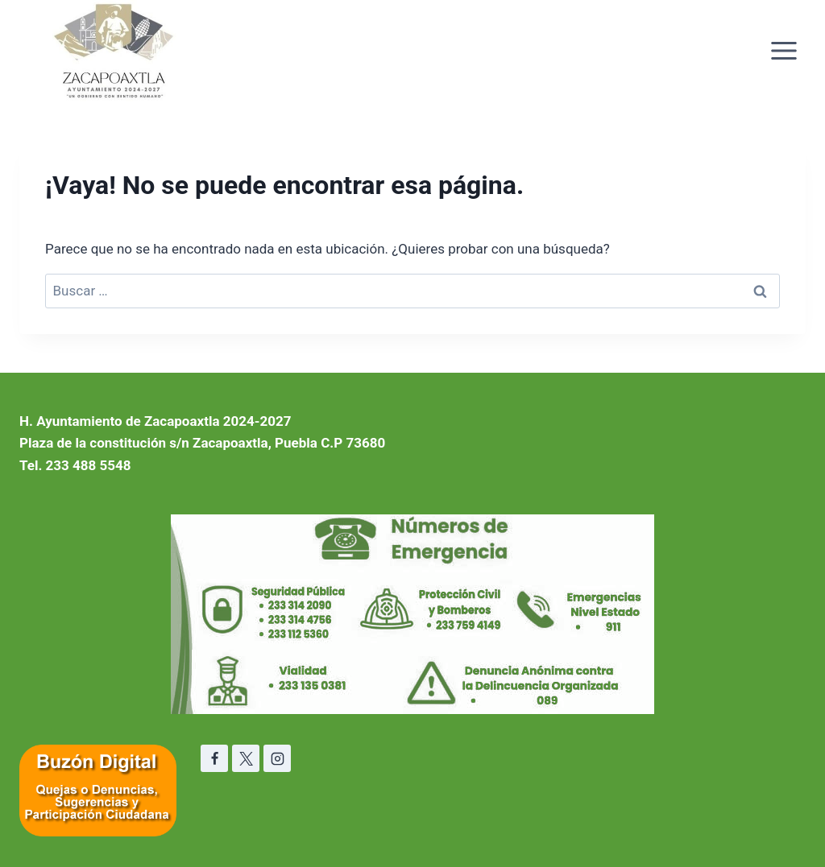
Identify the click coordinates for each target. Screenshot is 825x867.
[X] (245, 758)
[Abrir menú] (783, 50)
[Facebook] (214, 758)
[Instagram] (277, 758)
